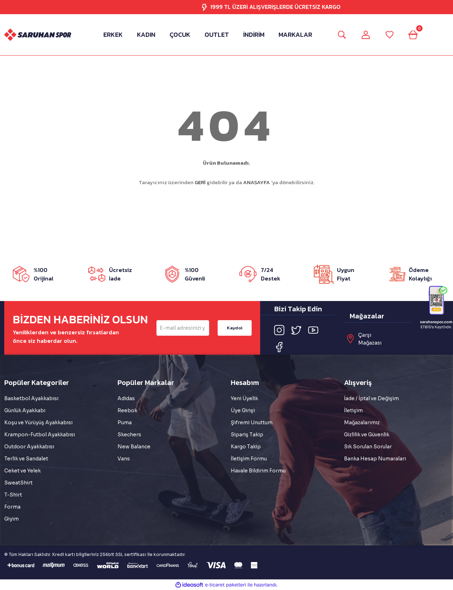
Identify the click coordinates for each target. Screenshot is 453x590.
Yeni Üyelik (244, 398)
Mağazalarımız (362, 422)
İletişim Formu (249, 458)
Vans (123, 458)
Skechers (129, 434)
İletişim (353, 410)
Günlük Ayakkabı (24, 410)
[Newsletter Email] (182, 328)
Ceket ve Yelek (22, 470)
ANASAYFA (256, 182)
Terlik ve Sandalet (26, 458)
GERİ (200, 182)
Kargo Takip (246, 446)
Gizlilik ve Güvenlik (366, 434)
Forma (12, 507)
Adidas (126, 398)
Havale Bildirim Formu (258, 470)
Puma (124, 422)
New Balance (133, 446)
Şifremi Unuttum (252, 422)
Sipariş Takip (247, 434)
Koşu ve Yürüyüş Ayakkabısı (38, 422)
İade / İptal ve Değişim (371, 398)
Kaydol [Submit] (234, 327)
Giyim (11, 519)
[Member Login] (365, 34)
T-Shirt (13, 495)
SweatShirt (18, 483)
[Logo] (37, 35)
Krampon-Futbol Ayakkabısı (39, 434)
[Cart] (416, 34)
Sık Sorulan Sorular (368, 446)
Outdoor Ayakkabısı (29, 446)
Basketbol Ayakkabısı (31, 398)
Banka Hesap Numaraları (375, 458)
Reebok (127, 410)
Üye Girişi (243, 410)
